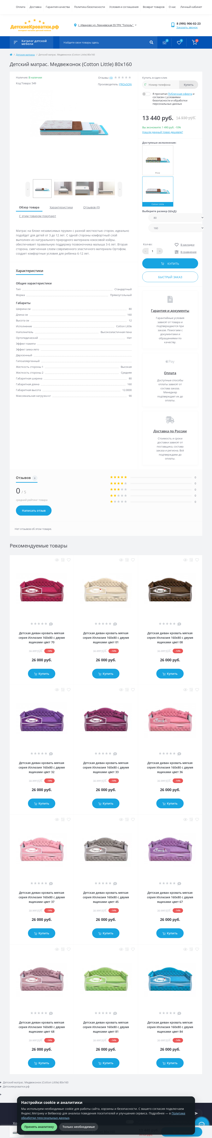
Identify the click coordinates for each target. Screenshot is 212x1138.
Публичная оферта (180, 94)
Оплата (20, 7)
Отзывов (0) (91, 207)
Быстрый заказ (170, 277)
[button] (189, 23)
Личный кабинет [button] (191, 7)
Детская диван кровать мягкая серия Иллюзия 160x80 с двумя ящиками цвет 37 (42, 897)
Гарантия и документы (170, 310)
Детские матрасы (25, 54)
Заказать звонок (187, 27)
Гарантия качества (58, 7)
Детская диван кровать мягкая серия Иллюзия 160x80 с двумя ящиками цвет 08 (170, 637)
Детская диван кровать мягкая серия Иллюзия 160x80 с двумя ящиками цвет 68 (42, 1026)
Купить (189, 85)
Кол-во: (147, 244)
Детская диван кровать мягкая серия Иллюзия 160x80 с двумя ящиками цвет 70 (42, 637)
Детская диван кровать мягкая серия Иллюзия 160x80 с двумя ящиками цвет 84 (170, 1026)
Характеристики (61, 207)
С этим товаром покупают (37, 216)
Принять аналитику (39, 1127)
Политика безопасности (89, 7)
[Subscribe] (196, 1113)
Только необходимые (79, 1127)
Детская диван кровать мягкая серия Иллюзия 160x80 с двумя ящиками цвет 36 (170, 767)
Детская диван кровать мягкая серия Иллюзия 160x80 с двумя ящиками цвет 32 (42, 767)
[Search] (151, 42)
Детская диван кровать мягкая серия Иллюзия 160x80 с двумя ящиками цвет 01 (106, 637)
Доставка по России (170, 431)
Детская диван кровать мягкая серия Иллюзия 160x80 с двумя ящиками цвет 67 (170, 897)
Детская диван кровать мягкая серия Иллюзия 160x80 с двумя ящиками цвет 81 (106, 1026)
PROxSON (125, 84)
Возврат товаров (153, 7)
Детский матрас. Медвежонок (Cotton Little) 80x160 (35, 1082)
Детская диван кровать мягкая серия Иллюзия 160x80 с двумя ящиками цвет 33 (106, 767)
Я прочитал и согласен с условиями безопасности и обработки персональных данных (175, 98)
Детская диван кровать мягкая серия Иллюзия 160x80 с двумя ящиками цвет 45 (106, 897)
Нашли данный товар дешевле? (162, 132)
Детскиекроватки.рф (16, 1086)
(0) (111, 77)
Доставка (35, 7)
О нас (172, 7)
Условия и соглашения (124, 7)
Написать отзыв (34, 510)
